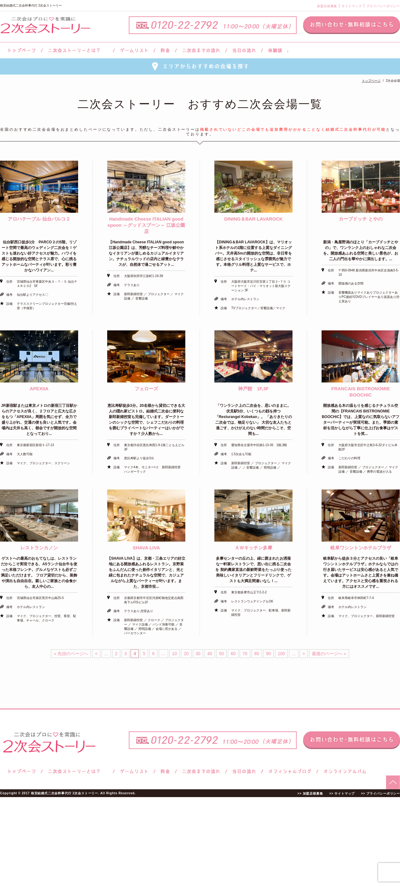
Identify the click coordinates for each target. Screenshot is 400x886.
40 (209, 653)
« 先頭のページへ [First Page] (71, 653)
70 (245, 653)
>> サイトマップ (342, 793)
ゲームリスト (134, 50)
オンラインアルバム (343, 771)
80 (256, 653)
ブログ (290, 771)
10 (174, 653)
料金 (165, 50)
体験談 (275, 50)
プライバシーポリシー (383, 6)
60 (233, 653)
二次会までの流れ (201, 50)
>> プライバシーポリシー (380, 793)
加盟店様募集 (327, 6)
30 (198, 653)
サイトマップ (352, 6)
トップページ (21, 50)
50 (221, 653)
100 (281, 653)
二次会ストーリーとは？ (78, 50)
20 (186, 653)
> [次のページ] (303, 653)
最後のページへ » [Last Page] (329, 653)
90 (268, 653)
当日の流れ (244, 50)
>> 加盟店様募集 (310, 793)
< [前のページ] (96, 653)
